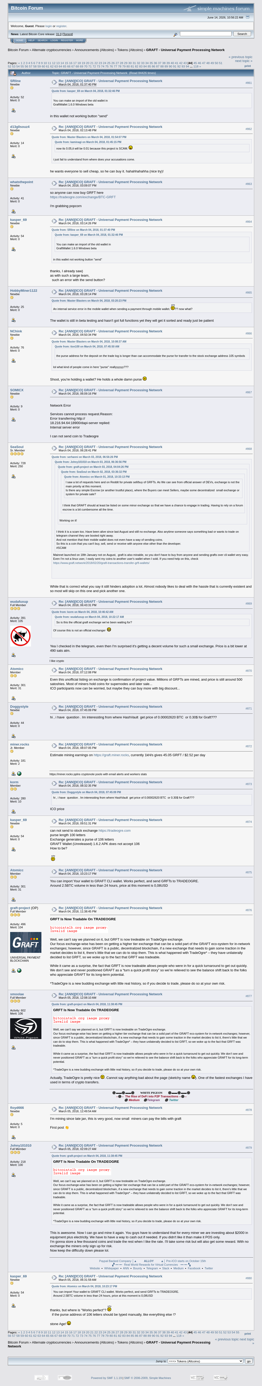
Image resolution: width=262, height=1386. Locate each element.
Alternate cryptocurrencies (51, 50)
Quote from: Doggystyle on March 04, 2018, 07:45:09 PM (86, 792)
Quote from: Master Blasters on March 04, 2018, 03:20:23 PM (89, 300)
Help (31, 40)
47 (203, 63)
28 (121, 63)
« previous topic (240, 57)
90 (170, 66)
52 (9, 66)
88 (162, 66)
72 (94, 66)
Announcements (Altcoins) (94, 50)
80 (128, 66)
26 (113, 63)
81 (132, 66)
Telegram (152, 1268)
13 (58, 63)
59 (39, 66)
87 (157, 66)
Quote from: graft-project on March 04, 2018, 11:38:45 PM (87, 1004)
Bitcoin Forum (18, 50)
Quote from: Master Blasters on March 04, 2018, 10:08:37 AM (89, 341)
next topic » (244, 61)
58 (35, 66)
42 (181, 63)
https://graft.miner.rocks (111, 755)
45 (195, 63)
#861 (249, 82)
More (79, 40)
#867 (249, 392)
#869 (249, 603)
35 (151, 63)
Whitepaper (111, 1268)
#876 (249, 910)
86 (153, 66)
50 (216, 63)
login (49, 26)
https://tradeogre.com (115, 830)
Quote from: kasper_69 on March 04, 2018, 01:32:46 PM (86, 91)
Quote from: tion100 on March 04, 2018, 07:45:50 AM (87, 346)
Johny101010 (21, 1145)
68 (77, 66)
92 (179, 66)
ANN (126, 1268)
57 (30, 66)
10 (45, 63)
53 (13, 66)
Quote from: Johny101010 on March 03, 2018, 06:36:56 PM (90, 462)
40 (172, 63)
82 (136, 66)
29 (125, 63)
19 (83, 63)
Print (248, 65)
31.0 (58, 34)
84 (145, 66)
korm (14, 782)
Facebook (194, 1268)
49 (212, 63)
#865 (249, 292)
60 (43, 66)
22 (96, 63)
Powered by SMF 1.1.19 (106, 1377)
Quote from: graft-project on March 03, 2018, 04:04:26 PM (93, 466)
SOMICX (16, 390)
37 (159, 63)
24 (104, 63)
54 (18, 66)
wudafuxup (19, 602)
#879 (249, 1147)
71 (90, 66)
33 (142, 63)
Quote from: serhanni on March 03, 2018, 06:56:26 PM (85, 457)
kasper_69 (18, 220)
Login (54, 40)
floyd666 (17, 1108)
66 (69, 66)
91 (174, 66)
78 (119, 66)
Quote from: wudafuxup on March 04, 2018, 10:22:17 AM (89, 617)
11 (49, 63)
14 (62, 63)
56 (26, 66)
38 (164, 63)
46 (199, 63)
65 (64, 66)
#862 (249, 128)
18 (79, 63)
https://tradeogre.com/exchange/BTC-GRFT (83, 197)
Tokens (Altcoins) (130, 50)
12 (53, 63)
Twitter (208, 1268)
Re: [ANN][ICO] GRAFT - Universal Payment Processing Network (110, 81)
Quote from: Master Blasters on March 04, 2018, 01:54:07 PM (89, 137)
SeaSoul (16, 447)
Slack (165, 1268)
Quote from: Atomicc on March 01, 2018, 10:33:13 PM (96, 476)
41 (176, 63)
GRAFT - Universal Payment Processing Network (185, 50)
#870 (249, 670)
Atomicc (16, 669)
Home (19, 40)
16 (70, 63)
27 (117, 63)
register (61, 26)
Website (95, 1268)
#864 (249, 221)
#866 (249, 333)
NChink (16, 331)
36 (155, 63)
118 (195, 66)
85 (149, 66)
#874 (249, 821)
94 (187, 66)
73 (98, 66)
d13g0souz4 (19, 127)
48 (208, 63)
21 (91, 63)
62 (52, 66)
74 (102, 66)
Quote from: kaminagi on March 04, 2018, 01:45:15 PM (88, 142)
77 (115, 66)
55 (22, 66)
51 (220, 63)
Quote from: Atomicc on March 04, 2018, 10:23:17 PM (84, 1286)
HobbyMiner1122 (23, 291)
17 (75, 63)
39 (168, 63)
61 (47, 66)
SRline (15, 81)
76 (111, 66)
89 (166, 66)
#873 (249, 784)
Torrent (67, 34)
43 (185, 63)
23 (100, 63)
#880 (249, 1278)
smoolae (17, 994)
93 (183, 66)
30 (130, 63)
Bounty (137, 1268)
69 (81, 66)
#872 (249, 746)
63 (56, 66)
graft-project (20, 908)
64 (60, 66)
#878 (249, 1109)
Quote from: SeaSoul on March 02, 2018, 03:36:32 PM (94, 471)
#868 (249, 448)
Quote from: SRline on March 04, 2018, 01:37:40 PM (83, 229)
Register (67, 40)
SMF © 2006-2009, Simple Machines (147, 1377)
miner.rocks (19, 744)
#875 (249, 872)
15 (66, 63)
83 (140, 66)
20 (87, 63)
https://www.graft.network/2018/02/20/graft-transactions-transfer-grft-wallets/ (101, 562)
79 (124, 66)
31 (134, 63)
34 (147, 63)
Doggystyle (19, 706)
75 (107, 66)
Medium (178, 1268)
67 (73, 66)
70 (86, 66)
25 (108, 63)
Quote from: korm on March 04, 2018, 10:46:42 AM (82, 612)
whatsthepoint (21, 182)
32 (138, 63)
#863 (249, 183)
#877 (249, 996)
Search (43, 40)
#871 (249, 708)
